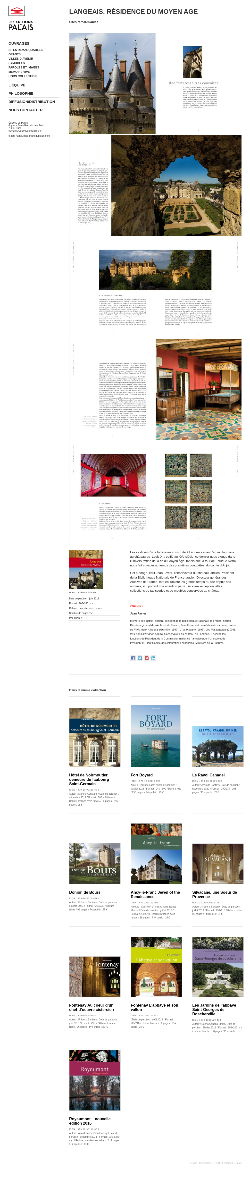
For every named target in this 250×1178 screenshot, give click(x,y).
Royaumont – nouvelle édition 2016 (90, 1121)
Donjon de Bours (84, 892)
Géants (14, 54)
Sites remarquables (25, 50)
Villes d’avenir (20, 58)
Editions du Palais (232, 1163)
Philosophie (20, 93)
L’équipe (16, 85)
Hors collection (22, 76)
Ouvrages (18, 43)
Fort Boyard (142, 775)
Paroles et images (23, 67)
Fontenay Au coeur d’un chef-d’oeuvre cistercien (91, 1007)
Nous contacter (25, 110)
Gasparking (205, 1163)
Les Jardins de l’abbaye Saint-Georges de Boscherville (214, 1009)
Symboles (16, 63)
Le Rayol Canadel (208, 775)
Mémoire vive (19, 72)
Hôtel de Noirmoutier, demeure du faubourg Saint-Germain (89, 779)
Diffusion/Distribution (31, 102)
